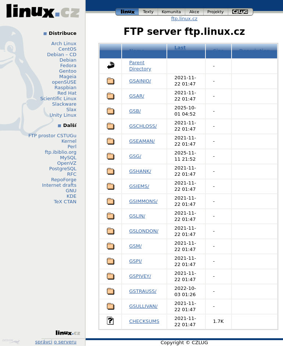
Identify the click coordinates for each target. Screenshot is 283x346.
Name (137, 51)
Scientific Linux (58, 98)
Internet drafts (59, 185)
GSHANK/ (140, 171)
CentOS (67, 49)
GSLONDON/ (143, 231)
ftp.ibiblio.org (60, 152)
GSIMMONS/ (143, 201)
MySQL (68, 157)
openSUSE (64, 82)
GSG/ (135, 156)
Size (218, 51)
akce (194, 12)
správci (44, 342)
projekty (216, 12)
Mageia (67, 76)
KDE (71, 196)
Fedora (68, 65)
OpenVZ (66, 163)
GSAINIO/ (140, 81)
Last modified (186, 51)
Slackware (64, 104)
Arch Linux (64, 43)
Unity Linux (63, 115)
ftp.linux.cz (184, 18)
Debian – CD (61, 54)
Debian (68, 60)
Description (254, 51)
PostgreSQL (62, 168)
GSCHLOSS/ (143, 126)
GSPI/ (135, 261)
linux (127, 12)
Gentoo (67, 71)
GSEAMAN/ (142, 141)
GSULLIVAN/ (143, 306)
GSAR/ (136, 96)
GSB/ (135, 111)
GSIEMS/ (139, 186)
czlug (240, 12)
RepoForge (63, 179)
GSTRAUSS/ (143, 291)
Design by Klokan (11, 341)
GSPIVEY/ (140, 276)
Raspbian (65, 87)
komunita (171, 12)
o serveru (65, 342)
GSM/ (135, 246)
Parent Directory (140, 66)
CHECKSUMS (144, 321)
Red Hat (66, 93)
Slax (71, 109)
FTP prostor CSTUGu (52, 135)
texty (148, 12)
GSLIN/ (137, 216)
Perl (72, 146)
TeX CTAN (65, 201)
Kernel (68, 141)
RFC (71, 174)
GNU (71, 190)
